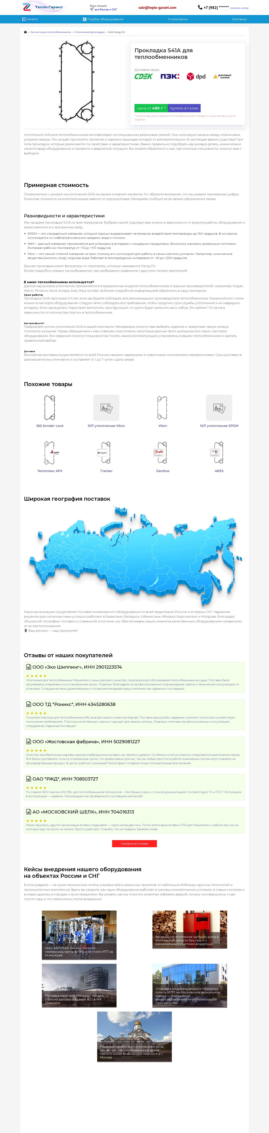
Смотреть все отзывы (134, 843)
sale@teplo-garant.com (157, 7)
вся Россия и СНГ (106, 9)
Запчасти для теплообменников (50, 32)
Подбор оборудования (103, 19)
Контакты (239, 19)
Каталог (30, 19)
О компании (178, 19)
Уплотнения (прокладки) (89, 32)
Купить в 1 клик (184, 108)
